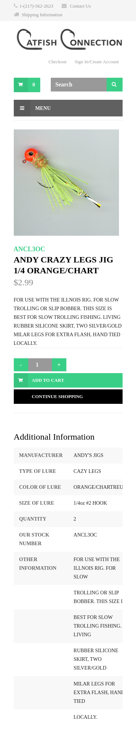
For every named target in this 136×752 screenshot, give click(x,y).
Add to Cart (48, 380)
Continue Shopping (57, 396)
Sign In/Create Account (96, 61)
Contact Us (80, 6)
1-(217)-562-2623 (36, 6)
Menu (32, 108)
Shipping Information (42, 14)
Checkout (58, 61)
